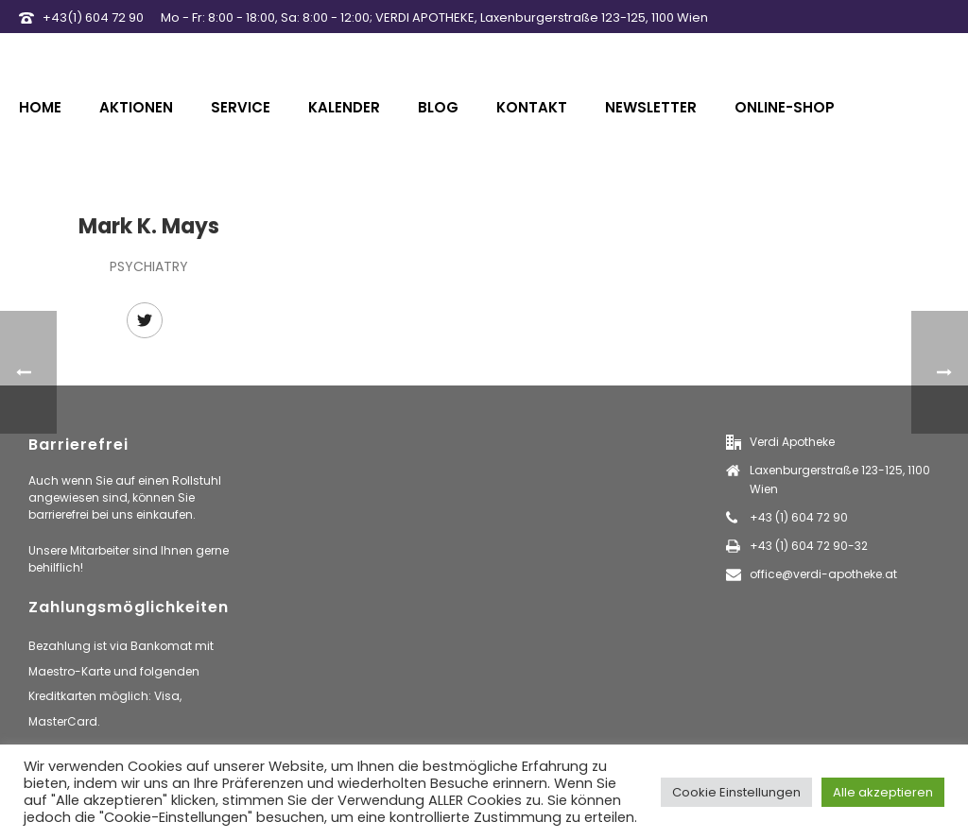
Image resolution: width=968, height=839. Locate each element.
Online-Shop (785, 107)
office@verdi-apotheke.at (823, 574)
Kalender (344, 107)
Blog (438, 107)
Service (240, 107)
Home (40, 107)
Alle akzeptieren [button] (883, 792)
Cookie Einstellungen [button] (736, 792)
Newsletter (651, 107)
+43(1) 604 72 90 (93, 17)
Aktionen (136, 107)
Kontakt (531, 107)
